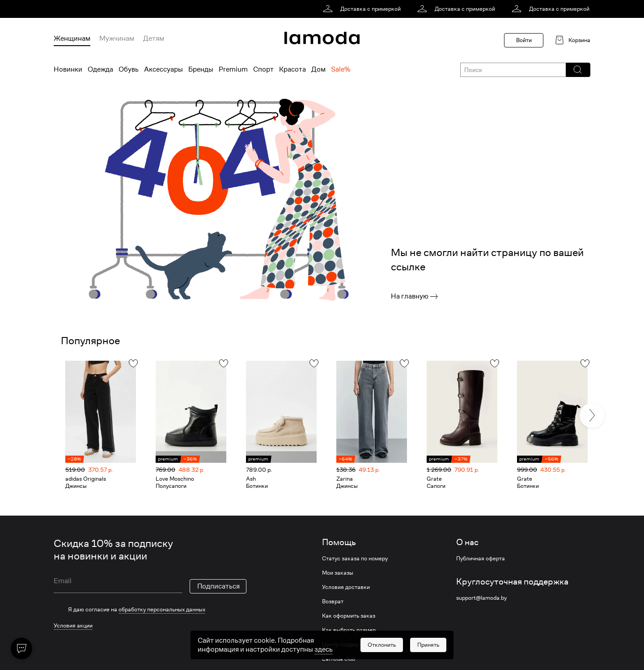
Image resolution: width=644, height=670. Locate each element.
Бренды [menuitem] (200, 69)
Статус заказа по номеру (355, 558)
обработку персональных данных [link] (162, 609)
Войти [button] (524, 40)
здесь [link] (323, 661)
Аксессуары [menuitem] (163, 69)
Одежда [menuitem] (100, 69)
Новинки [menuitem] (68, 69)
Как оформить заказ (348, 615)
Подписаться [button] (218, 586)
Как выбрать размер (349, 630)
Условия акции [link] (73, 625)
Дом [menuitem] (318, 69)
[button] (577, 70)
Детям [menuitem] (153, 38)
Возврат (332, 601)
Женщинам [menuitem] (72, 38)
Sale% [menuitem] (340, 69)
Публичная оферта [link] (480, 558)
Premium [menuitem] (233, 69)
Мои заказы (337, 572)
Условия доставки (346, 587)
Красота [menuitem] (292, 69)
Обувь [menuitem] (129, 69)
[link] (363, 9)
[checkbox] (150, 609)
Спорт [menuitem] (263, 69)
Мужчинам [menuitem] (116, 38)
